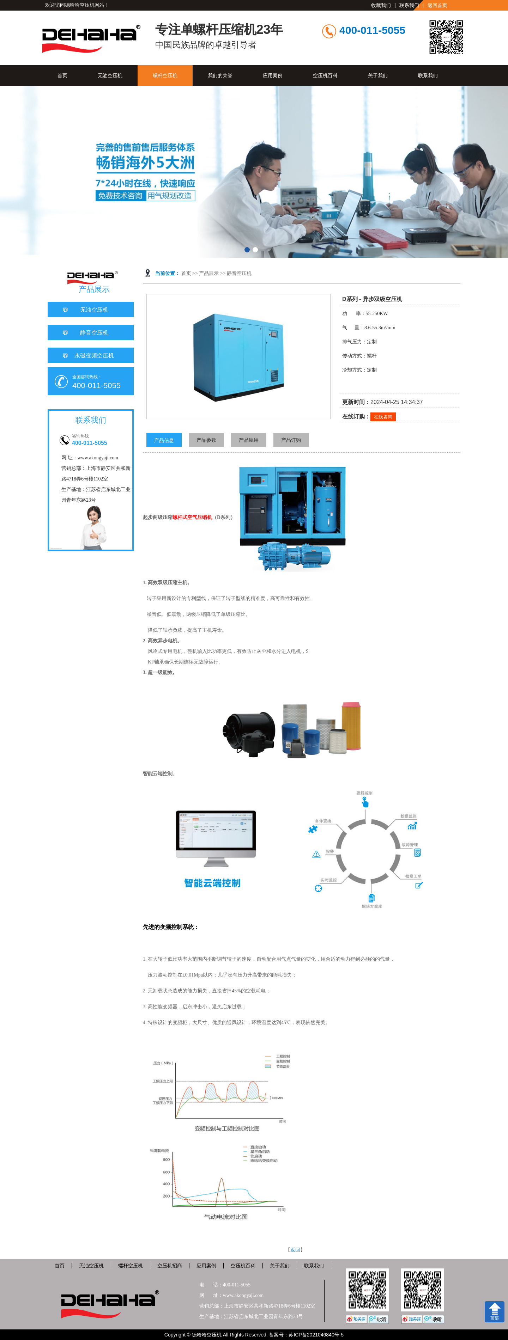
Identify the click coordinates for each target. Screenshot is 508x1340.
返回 (295, 1250)
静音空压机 (239, 273)
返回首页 (437, 5)
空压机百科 (325, 75)
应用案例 (273, 75)
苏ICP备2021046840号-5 (316, 1335)
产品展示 (209, 273)
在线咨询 (383, 417)
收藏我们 (381, 5)
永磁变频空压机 (94, 356)
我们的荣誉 (220, 75)
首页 (62, 75)
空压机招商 (169, 1265)
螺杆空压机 (165, 75)
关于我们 (378, 75)
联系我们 (409, 5)
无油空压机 (110, 75)
